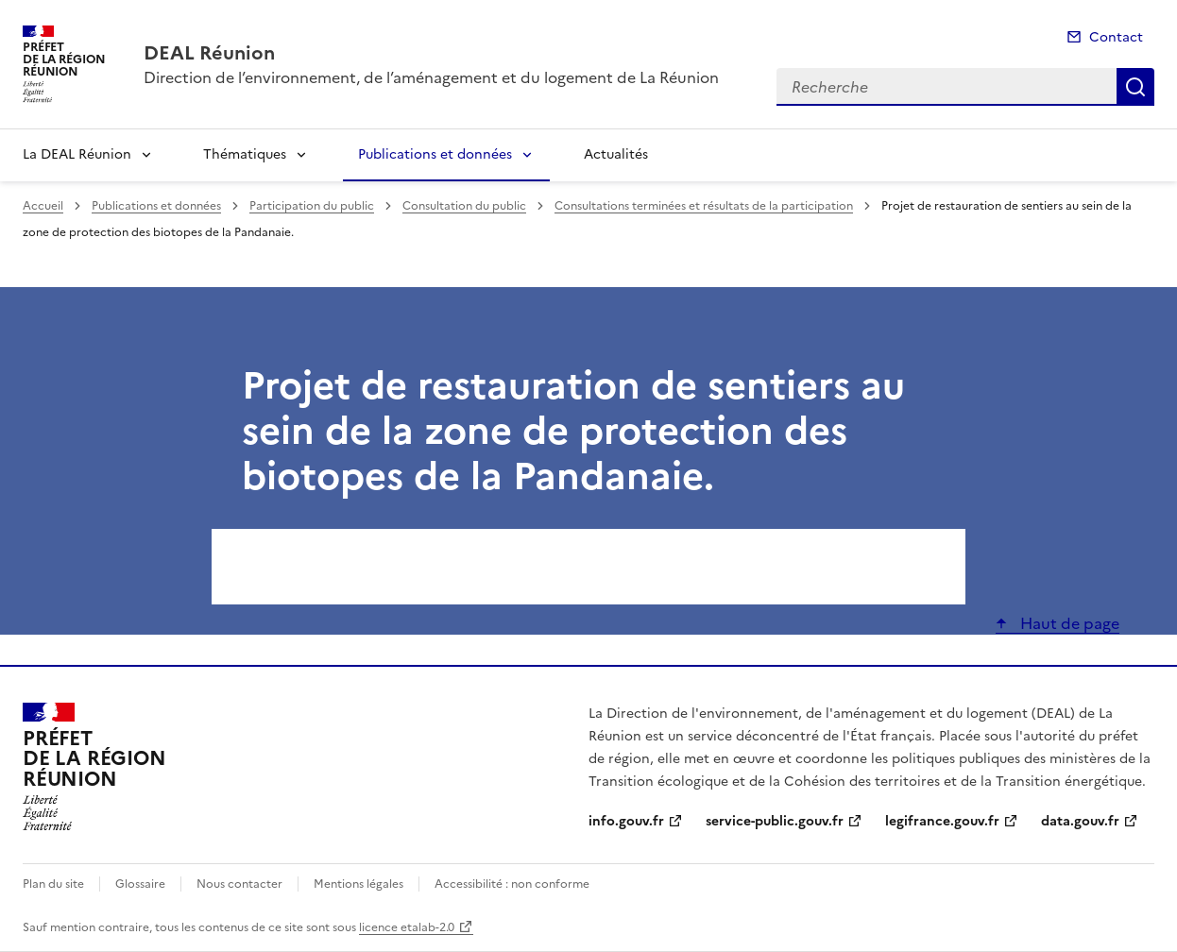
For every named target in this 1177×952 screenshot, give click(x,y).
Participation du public (311, 205)
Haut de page (1067, 623)
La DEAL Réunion (77, 154)
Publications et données (435, 154)
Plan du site (53, 884)
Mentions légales (358, 884)
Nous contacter (239, 884)
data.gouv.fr (1080, 821)
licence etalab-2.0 (406, 927)
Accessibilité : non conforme (512, 884)
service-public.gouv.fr (775, 821)
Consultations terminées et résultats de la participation (703, 205)
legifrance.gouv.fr (942, 821)
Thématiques (244, 154)
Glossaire (140, 884)
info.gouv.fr (626, 821)
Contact (1116, 37)
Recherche (1135, 87)
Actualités (616, 154)
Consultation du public (464, 205)
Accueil (43, 205)
